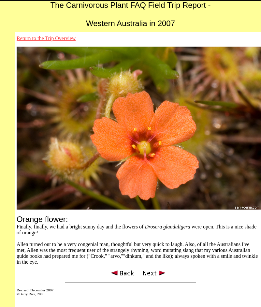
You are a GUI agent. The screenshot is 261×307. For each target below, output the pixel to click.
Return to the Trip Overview (46, 38)
